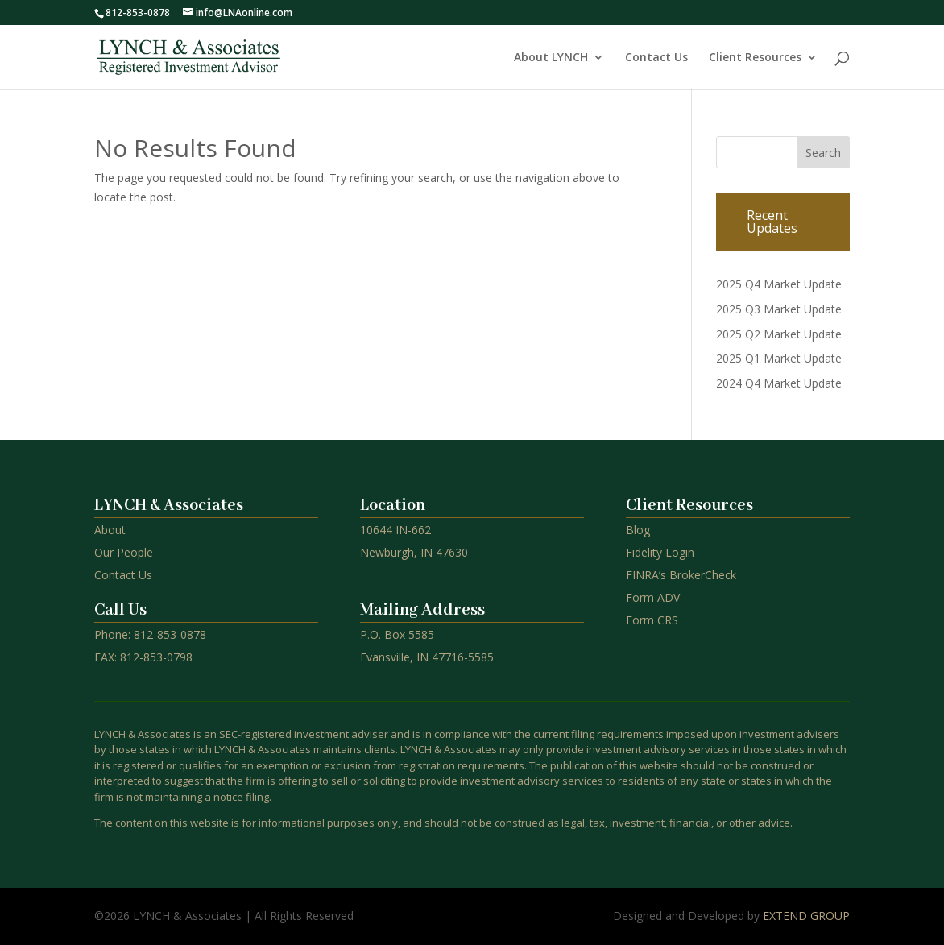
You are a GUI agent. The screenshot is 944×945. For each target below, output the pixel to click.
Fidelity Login (660, 552)
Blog (638, 529)
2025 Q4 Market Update (779, 284)
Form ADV (653, 597)
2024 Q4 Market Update (779, 383)
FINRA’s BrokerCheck (681, 574)
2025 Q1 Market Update (779, 358)
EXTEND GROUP (806, 915)
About (110, 529)
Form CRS (652, 620)
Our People (123, 552)
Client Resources (755, 58)
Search (823, 152)
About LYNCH (551, 58)
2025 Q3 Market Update (779, 309)
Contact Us (656, 58)
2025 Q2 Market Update (779, 334)
